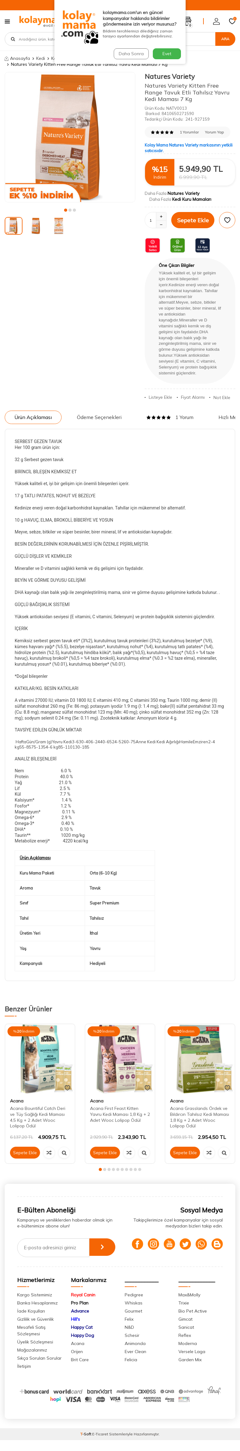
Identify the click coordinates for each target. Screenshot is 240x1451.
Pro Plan (79, 1314)
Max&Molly (189, 1306)
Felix (129, 1330)
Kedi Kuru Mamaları (191, 199)
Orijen (77, 1362)
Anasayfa (17, 58)
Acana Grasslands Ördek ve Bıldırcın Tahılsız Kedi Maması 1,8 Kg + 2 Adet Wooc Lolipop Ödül (199, 1117)
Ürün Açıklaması (33, 417)
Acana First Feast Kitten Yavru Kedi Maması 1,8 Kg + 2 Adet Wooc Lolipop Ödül (120, 1114)
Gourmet (133, 1322)
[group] (70, 137)
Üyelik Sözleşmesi (35, 1353)
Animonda (135, 1354)
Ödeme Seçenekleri (99, 417)
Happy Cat (81, 1338)
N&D (129, 1338)
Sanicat (186, 1338)
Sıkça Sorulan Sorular (39, 1369)
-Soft (86, 1445)
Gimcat (185, 1330)
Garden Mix (190, 1370)
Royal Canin (83, 1306)
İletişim (24, 1377)
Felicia (131, 1370)
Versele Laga (191, 1362)
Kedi (40, 58)
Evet (166, 53)
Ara (225, 38)
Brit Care (80, 1370)
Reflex (184, 1346)
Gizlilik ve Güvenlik (35, 1330)
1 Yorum (170, 417)
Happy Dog (82, 1346)
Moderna (187, 1354)
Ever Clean (135, 1362)
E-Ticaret (100, 1445)
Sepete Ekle (193, 220)
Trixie (183, 1314)
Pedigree (134, 1306)
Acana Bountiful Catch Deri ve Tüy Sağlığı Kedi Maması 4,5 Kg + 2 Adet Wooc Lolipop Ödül (37, 1117)
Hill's (75, 1330)
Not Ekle (219, 397)
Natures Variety (170, 76)
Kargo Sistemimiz (34, 1306)
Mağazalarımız (32, 1361)
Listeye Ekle (158, 397)
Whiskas (133, 1314)
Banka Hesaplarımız (37, 1314)
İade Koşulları (31, 1322)
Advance (80, 1322)
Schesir (132, 1346)
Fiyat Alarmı (191, 397)
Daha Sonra (130, 53)
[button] (65, 210)
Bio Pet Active (192, 1322)
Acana (16, 1101)
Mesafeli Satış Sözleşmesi (31, 1341)
